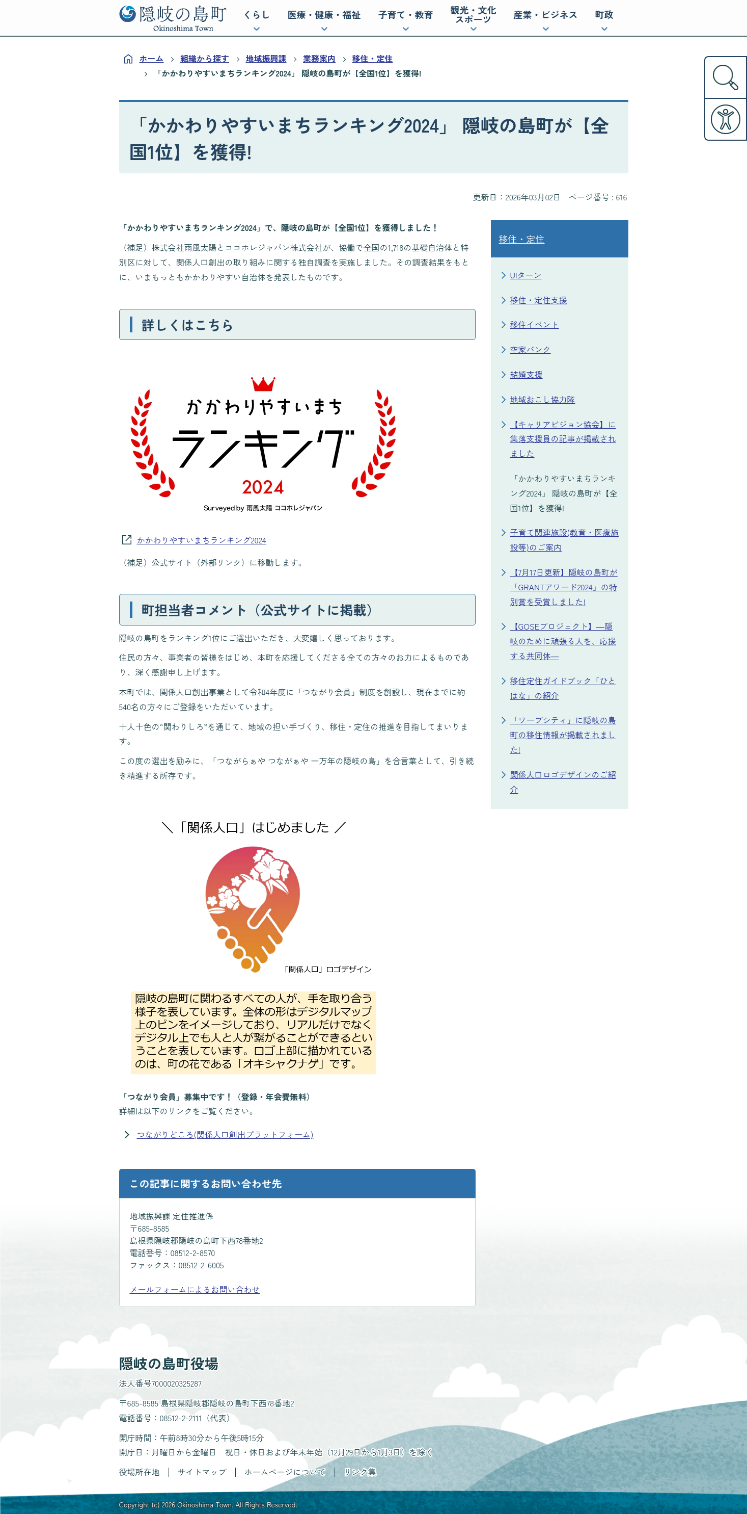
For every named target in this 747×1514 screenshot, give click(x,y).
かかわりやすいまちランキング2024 (201, 540)
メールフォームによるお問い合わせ (195, 1289)
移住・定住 (372, 58)
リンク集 (360, 1472)
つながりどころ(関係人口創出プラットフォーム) (225, 1134)
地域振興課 (266, 58)
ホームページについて (285, 1472)
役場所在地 (139, 1472)
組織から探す (204, 58)
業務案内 (319, 58)
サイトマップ (202, 1472)
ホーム (152, 58)
